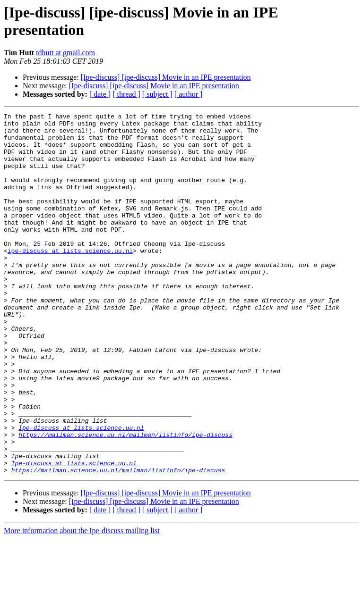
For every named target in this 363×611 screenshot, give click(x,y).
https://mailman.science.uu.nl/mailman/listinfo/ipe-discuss (125, 499)
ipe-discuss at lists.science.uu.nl (70, 279)
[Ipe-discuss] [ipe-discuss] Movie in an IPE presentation (166, 77)
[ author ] (188, 94)
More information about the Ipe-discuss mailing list (82, 603)
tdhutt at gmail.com (65, 53)
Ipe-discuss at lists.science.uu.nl (81, 491)
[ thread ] (126, 94)
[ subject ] (157, 94)
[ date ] (100, 94)
